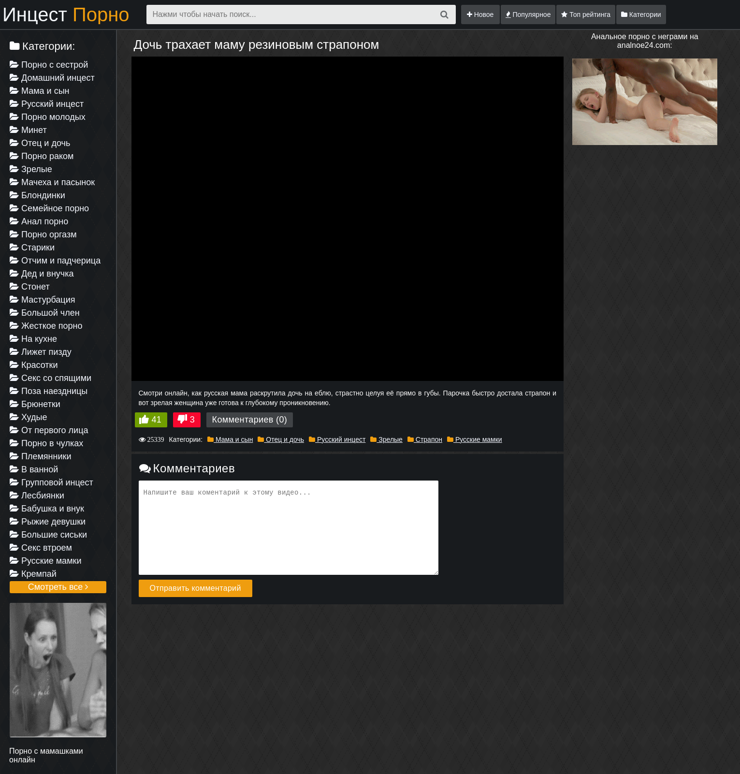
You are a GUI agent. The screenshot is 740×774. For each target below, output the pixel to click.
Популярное (528, 14)
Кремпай (33, 574)
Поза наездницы (48, 391)
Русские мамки (45, 561)
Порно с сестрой (49, 65)
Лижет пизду (41, 352)
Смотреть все (58, 587)
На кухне (33, 339)
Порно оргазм (43, 234)
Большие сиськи (48, 535)
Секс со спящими (50, 378)
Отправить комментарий (195, 588)
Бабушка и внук (47, 508)
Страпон (424, 439)
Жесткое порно (46, 326)
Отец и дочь (40, 143)
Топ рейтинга (585, 14)
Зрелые (31, 169)
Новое (480, 14)
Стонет (30, 287)
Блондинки (37, 195)
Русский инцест (47, 104)
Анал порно (39, 221)
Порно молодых (48, 117)
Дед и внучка (42, 273)
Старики (32, 247)
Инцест (66, 14)
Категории (641, 14)
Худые (28, 417)
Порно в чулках (46, 443)
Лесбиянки (37, 495)
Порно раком (41, 156)
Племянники (40, 456)
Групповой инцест (51, 482)
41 (157, 419)
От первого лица (49, 430)
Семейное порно (49, 208)
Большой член (45, 313)
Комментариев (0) (250, 419)
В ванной (34, 469)
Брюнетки (35, 404)
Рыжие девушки (48, 521)
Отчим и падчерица (55, 260)
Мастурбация (42, 300)
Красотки (34, 365)
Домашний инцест (52, 78)
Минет (28, 130)
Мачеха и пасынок (52, 182)
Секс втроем (41, 548)
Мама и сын (40, 91)
